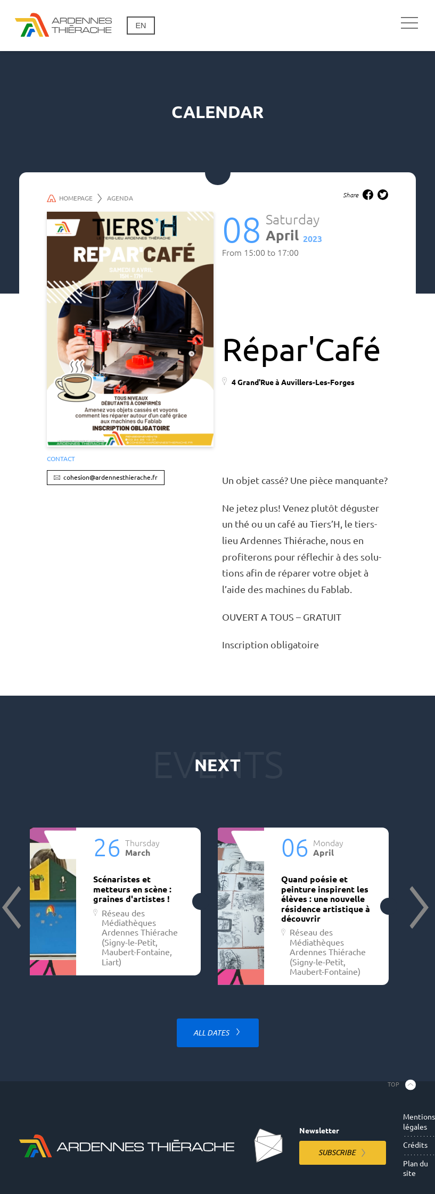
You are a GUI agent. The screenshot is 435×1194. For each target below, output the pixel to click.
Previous (13, 907)
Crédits (415, 1145)
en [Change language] (140, 25)
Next (418, 907)
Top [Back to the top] (393, 1084)
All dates (212, 1033)
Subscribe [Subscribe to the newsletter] (337, 1152)
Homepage (74, 198)
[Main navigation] (409, 23)
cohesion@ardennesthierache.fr (110, 477)
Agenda (120, 198)
